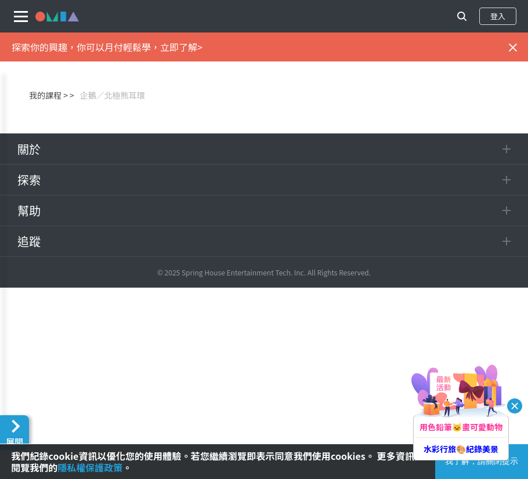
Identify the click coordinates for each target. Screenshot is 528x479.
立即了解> (181, 47)
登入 (497, 15)
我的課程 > (48, 95)
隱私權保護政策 (89, 467)
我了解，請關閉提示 (481, 461)
